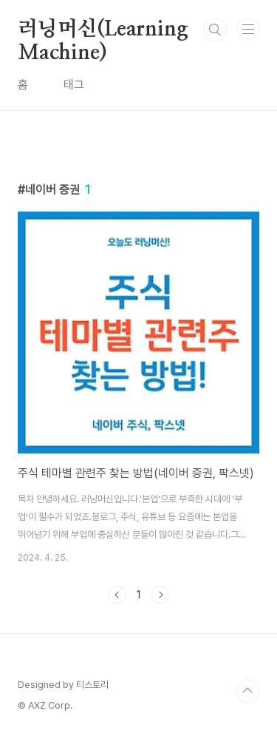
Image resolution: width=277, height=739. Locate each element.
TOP (247, 691)
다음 (160, 595)
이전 (117, 595)
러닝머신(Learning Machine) (103, 30)
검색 (215, 29)
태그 (74, 85)
